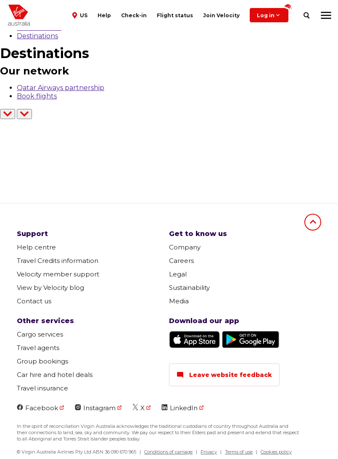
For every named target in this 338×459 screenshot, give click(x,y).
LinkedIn (179, 408)
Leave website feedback (224, 375)
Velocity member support (58, 274)
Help (104, 15)
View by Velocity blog (50, 288)
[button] (80, 14)
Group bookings (42, 361)
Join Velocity (221, 15)
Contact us (34, 301)
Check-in (134, 15)
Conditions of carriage (168, 452)
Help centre (36, 247)
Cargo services (40, 334)
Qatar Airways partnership (60, 88)
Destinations (37, 36)
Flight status (175, 15)
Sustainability (189, 288)
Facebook (37, 408)
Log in (272, 13)
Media (179, 301)
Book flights (37, 96)
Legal (178, 274)
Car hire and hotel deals (54, 375)
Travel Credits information (57, 261)
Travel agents (38, 348)
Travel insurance (42, 388)
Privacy (209, 452)
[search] (306, 15)
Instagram (95, 408)
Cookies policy (276, 452)
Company (185, 247)
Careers (181, 261)
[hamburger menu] (326, 15)
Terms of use (239, 452)
